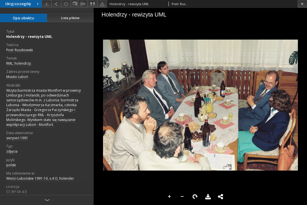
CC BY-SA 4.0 (16, 191)
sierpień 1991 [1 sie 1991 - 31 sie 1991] (17, 138)
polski (11, 165)
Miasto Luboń (17, 76)
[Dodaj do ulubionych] (66, 4)
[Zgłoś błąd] (102, 4)
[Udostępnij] (56, 4)
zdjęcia (12, 151)
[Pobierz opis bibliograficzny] (82, 4)
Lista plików (70, 18)
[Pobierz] (46, 4)
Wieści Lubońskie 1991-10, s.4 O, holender (40, 178)
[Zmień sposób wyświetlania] (74, 4)
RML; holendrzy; (18, 63)
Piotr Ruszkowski (19, 50)
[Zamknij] (302, 4)
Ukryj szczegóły (22, 3)
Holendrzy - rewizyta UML (29, 36)
